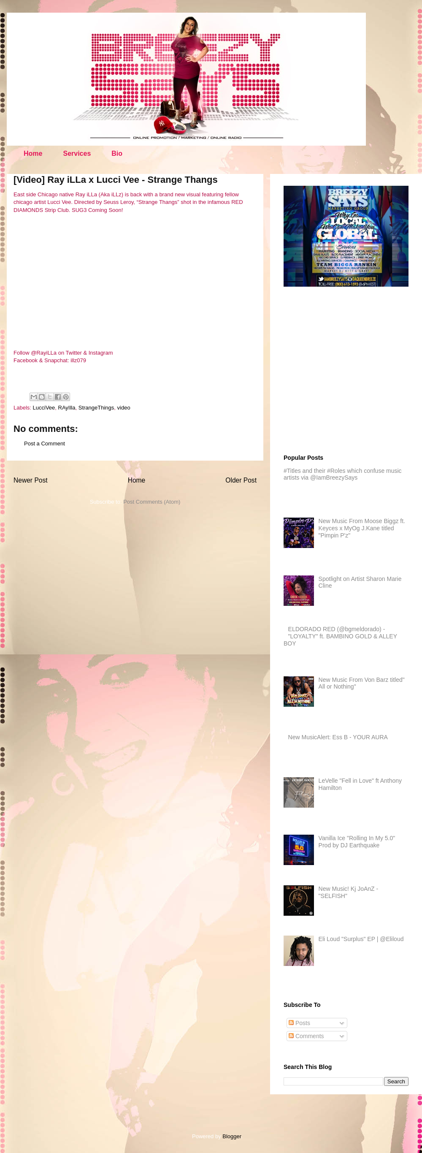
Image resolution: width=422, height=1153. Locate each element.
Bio (116, 153)
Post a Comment (44, 443)
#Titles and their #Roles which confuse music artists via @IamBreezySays (343, 474)
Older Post (241, 480)
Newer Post (31, 480)
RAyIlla (67, 407)
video (123, 407)
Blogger (231, 1136)
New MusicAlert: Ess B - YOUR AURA (338, 737)
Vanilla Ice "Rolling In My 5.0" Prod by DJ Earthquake (357, 842)
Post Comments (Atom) (151, 502)
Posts (299, 1023)
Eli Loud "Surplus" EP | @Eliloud (361, 939)
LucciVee (44, 407)
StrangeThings (96, 407)
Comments (306, 1036)
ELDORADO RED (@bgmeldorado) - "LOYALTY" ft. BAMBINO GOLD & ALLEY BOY (340, 636)
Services (77, 153)
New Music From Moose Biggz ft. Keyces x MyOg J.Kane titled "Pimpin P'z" (362, 528)
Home (33, 153)
